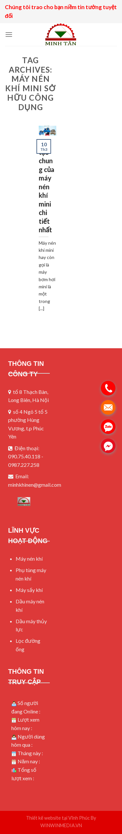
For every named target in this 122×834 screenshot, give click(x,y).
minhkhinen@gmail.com (34, 485)
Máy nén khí (29, 558)
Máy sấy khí (29, 590)
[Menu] (9, 34)
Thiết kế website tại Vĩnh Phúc (58, 818)
